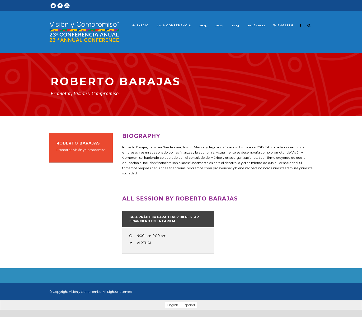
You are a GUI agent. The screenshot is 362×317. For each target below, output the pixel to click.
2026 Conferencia (174, 25)
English (283, 25)
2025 (203, 25)
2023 (235, 25)
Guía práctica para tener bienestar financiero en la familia (164, 219)
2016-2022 (256, 25)
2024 (219, 25)
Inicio (140, 25)
